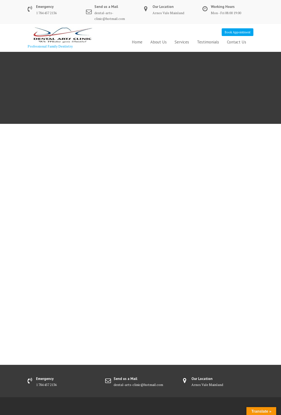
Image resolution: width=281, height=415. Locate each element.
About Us (158, 42)
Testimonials (208, 42)
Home (137, 42)
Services (182, 42)
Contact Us (236, 42)
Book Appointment (237, 32)
